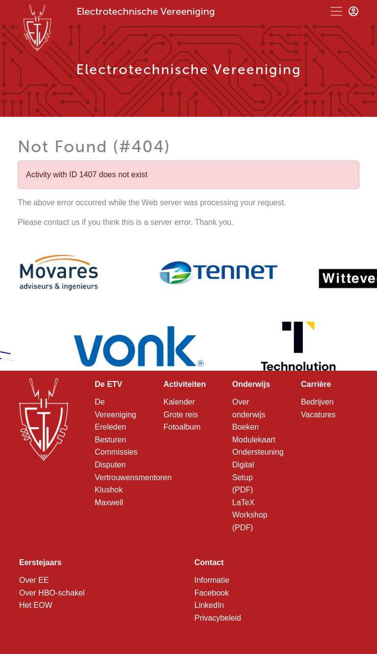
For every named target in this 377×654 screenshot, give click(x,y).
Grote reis (180, 414)
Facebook (211, 593)
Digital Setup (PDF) (243, 477)
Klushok (109, 490)
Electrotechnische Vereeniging (146, 11)
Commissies (116, 452)
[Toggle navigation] (336, 11)
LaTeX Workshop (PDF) (250, 515)
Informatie (211, 580)
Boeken (245, 427)
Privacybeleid (217, 618)
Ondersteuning (258, 452)
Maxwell (109, 502)
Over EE (34, 580)
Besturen (110, 440)
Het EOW (36, 605)
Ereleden (110, 427)
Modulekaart (253, 440)
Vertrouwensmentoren (133, 477)
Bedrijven (317, 402)
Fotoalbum (182, 427)
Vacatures (318, 414)
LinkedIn (209, 605)
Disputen (110, 465)
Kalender (179, 402)
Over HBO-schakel (51, 593)
